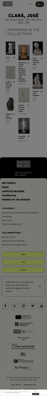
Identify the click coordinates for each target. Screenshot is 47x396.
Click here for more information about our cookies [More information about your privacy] (12, 392)
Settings (35, 391)
